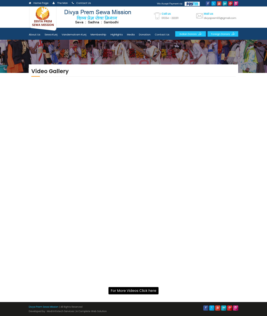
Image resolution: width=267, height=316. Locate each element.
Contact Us (81, 3)
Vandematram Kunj (74, 34)
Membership (98, 34)
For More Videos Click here (133, 290)
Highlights (117, 34)
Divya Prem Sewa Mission (43, 307)
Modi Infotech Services (60, 311)
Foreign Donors (223, 33)
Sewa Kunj (51, 34)
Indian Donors (191, 33)
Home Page (39, 3)
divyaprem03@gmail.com (220, 18)
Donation (145, 34)
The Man (60, 3)
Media (131, 34)
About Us (34, 34)
